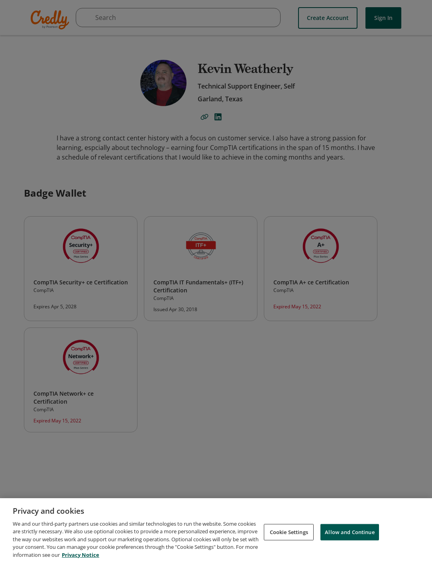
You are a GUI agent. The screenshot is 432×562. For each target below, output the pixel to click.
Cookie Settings (289, 535)
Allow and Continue (349, 535)
